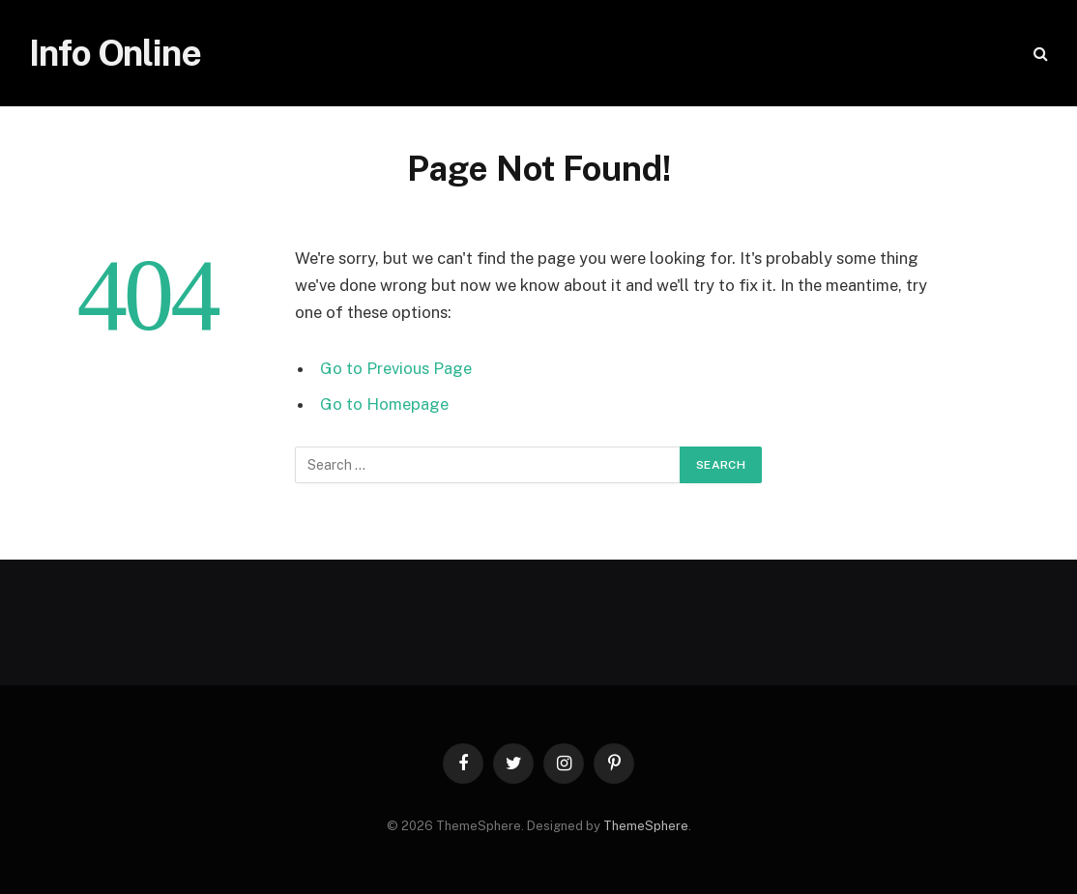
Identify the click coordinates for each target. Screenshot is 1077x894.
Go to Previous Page (396, 368)
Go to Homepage (384, 404)
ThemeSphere (645, 826)
